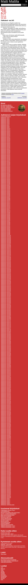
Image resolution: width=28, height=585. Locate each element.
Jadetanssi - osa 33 (5, 156)
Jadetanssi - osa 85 (5, 218)
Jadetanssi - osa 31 (5, 153)
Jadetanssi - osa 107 (6, 244)
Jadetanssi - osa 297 (6, 471)
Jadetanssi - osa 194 (6, 348)
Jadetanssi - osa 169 (6, 318)
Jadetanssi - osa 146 (6, 290)
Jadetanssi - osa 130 (6, 271)
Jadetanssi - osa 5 (5, 122)
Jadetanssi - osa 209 (6, 366)
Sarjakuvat (3, 577)
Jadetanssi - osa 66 (5, 195)
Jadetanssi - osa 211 (6, 369)
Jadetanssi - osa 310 (6, 486)
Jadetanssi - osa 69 (5, 199)
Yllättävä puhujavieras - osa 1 (8, 527)
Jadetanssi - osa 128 (6, 269)
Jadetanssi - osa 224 (6, 384)
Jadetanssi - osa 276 (6, 445)
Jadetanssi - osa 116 (6, 254)
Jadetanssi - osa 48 (5, 174)
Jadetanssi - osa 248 (6, 412)
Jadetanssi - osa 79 (5, 211)
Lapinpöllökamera (5, 511)
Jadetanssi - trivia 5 (5, 503)
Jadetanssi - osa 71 (5, 201)
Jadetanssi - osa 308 (6, 484)
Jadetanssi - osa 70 (5, 200)
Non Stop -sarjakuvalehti (7, 106)
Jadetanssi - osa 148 (6, 293)
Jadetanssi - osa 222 (6, 382)
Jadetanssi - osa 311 (6, 487)
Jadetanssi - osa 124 (6, 264)
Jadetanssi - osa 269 (6, 437)
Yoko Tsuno (3, 554)
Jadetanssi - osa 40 (5, 164)
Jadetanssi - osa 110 (6, 247)
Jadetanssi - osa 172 (6, 322)
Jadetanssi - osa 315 (6, 492)
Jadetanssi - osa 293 (6, 466)
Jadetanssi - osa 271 (6, 439)
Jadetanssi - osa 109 (6, 246)
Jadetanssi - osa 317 (6, 495)
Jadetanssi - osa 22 (5, 143)
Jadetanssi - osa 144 (6, 288)
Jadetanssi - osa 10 (5, 128)
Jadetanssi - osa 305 (6, 480)
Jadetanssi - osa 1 (5, 117)
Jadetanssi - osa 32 (5, 155)
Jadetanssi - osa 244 (6, 97)
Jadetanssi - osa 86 (5, 220)
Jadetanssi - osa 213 (6, 371)
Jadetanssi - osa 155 (6, 301)
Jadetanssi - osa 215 (6, 373)
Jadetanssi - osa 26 (5, 147)
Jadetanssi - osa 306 (6, 481)
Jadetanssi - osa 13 (5, 132)
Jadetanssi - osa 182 (6, 334)
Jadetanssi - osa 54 (5, 181)
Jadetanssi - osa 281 (6, 451)
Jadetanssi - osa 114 (6, 252)
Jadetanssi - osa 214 (6, 372)
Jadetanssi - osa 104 (6, 240)
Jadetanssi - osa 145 (6, 289)
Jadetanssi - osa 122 (6, 262)
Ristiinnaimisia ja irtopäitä (7, 524)
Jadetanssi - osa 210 (6, 367)
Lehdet (2, 571)
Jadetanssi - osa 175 (6, 325)
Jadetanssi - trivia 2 (5, 500)
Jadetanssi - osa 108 (6, 245)
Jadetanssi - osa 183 (6, 335)
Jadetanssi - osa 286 (6, 457)
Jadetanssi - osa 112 (6, 250)
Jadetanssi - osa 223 (6, 383)
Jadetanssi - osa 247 (6, 411)
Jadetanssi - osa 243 (6, 407)
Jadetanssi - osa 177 (6, 328)
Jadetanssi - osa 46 (5, 171)
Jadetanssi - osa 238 (6, 401)
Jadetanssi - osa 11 (5, 129)
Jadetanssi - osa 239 (6, 402)
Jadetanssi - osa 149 (6, 294)
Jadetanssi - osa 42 (5, 167)
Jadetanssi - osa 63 (5, 192)
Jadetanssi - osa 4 (5, 121)
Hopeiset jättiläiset (5, 523)
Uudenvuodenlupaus (6, 116)
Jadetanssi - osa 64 (5, 193)
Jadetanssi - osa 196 (6, 350)
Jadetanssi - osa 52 (5, 179)
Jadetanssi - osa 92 (5, 227)
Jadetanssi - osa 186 (6, 338)
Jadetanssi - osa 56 (5, 183)
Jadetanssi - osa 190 (6, 343)
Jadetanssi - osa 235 (6, 397)
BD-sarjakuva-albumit (6, 105)
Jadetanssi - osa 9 (5, 127)
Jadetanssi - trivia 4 (5, 502)
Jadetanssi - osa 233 (6, 395)
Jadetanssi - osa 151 (6, 296)
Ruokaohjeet (4, 576)
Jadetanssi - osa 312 (6, 489)
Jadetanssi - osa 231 (6, 393)
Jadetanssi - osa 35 (5, 158)
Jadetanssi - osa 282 (6, 453)
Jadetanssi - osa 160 (6, 307)
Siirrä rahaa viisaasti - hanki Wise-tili (9, 560)
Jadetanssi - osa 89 (5, 223)
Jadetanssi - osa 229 (6, 390)
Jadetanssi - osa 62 (5, 191)
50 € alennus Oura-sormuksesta (8, 559)
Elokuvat (3, 568)
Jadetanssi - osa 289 (6, 461)
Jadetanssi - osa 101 (6, 236)
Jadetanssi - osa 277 (6, 447)
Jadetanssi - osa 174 (6, 324)
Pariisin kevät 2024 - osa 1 (7, 533)
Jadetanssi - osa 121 (6, 260)
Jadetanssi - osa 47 (5, 173)
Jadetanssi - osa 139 (6, 282)
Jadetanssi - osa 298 (6, 472)
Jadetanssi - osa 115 (6, 253)
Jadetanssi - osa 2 (5, 119)
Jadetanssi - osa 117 (6, 256)
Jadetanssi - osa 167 (6, 316)
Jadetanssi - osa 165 (6, 313)
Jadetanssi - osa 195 (6, 349)
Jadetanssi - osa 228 (6, 389)
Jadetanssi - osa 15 (5, 134)
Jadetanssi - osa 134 (6, 276)
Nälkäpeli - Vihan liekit (6, 544)
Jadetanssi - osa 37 (5, 161)
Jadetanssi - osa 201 (6, 357)
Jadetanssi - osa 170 (6, 319)
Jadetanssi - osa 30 (5, 152)
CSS (2, 567)
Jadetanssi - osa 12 (5, 131)
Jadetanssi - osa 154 (6, 300)
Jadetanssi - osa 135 (6, 277)
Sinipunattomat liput (5, 522)
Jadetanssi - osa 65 (5, 194)
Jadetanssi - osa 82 (5, 215)
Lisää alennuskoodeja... (6, 562)
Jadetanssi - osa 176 (6, 326)
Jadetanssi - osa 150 (6, 295)
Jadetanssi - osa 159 (6, 306)
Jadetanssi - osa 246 (22, 97)
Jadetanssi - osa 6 (5, 123)
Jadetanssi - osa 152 (6, 298)
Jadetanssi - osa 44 (5, 169)
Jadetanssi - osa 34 (5, 157)
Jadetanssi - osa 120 (6, 259)
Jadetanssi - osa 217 (6, 376)
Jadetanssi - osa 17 (5, 137)
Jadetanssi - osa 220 (6, 379)
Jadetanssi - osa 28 (5, 150)
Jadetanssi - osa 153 (6, 299)
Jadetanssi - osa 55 (5, 182)
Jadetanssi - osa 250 (6, 414)
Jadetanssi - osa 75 (5, 206)
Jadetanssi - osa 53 (5, 180)
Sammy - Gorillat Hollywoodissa (8, 513)
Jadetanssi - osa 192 (6, 346)
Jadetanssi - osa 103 (6, 239)
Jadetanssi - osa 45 (5, 170)
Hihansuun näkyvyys (6, 517)
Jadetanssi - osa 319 (6, 497)
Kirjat (2, 570)
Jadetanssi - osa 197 (6, 352)
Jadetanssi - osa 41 (5, 165)
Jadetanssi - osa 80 (5, 212)
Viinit (2, 579)
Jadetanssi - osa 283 (6, 454)
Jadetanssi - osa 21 (5, 141)
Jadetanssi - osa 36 (5, 159)
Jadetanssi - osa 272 (6, 441)
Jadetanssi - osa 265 (6, 432)
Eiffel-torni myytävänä (6, 516)
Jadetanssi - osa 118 (6, 257)
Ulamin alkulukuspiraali (6, 518)
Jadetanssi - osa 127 (6, 268)
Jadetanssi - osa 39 (5, 163)
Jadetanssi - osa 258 (6, 424)
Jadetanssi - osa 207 (6, 364)
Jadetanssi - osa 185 (6, 337)
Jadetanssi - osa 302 (6, 477)
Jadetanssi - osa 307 (6, 483)
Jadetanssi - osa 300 (6, 474)
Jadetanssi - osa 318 (6, 496)
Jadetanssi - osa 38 (5, 162)
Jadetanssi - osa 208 (6, 365)
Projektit (22, 93)
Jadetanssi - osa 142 (6, 286)
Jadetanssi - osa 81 (5, 214)
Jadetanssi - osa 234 (6, 396)
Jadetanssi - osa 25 (5, 146)
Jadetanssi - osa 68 (5, 198)
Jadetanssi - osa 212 (6, 370)
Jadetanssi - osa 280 (6, 450)
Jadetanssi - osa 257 (6, 423)
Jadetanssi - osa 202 (6, 358)
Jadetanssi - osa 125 (6, 265)
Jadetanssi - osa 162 (6, 310)
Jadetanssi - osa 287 (6, 459)
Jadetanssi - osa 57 (5, 185)
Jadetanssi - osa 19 (5, 139)
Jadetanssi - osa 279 (6, 449)
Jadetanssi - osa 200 (6, 355)
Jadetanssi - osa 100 (6, 235)
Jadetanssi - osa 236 (6, 399)
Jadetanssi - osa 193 (6, 347)
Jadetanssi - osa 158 (6, 305)
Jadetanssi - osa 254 (6, 419)
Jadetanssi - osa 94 (5, 229)
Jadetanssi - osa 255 (6, 420)
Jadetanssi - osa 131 (6, 272)
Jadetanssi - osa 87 (5, 221)
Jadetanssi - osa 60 (5, 188)
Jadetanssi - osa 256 (6, 421)
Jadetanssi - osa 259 (6, 425)
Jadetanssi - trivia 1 (5, 498)
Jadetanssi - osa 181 (6, 332)
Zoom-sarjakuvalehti (6, 109)
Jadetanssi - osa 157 (6, 304)
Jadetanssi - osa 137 (6, 280)
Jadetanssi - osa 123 (6, 263)
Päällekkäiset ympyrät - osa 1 (8, 510)
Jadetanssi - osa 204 (6, 360)
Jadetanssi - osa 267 (6, 435)
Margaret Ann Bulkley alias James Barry (10, 512)
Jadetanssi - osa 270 (6, 438)
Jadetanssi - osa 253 (6, 418)
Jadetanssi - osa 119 (6, 258)
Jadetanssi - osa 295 (6, 468)
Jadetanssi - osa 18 (5, 138)
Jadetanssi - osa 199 (6, 354)
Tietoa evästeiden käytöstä (22, 583)
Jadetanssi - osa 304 (6, 479)
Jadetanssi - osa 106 (6, 242)
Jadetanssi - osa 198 (6, 353)
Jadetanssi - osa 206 (6, 363)
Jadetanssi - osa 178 (6, 329)
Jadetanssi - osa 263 (6, 430)
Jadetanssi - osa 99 (5, 234)
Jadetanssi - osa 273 (6, 442)
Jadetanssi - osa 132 (6, 274)
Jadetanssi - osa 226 (6, 387)
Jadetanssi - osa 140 (6, 283)
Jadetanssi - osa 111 (6, 248)
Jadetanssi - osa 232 (6, 394)
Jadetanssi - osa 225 (6, 385)
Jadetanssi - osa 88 (5, 222)
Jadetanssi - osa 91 (5, 226)
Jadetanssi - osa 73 (5, 204)
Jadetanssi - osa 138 (6, 281)
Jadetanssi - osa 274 (6, 443)
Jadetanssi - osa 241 (6, 405)
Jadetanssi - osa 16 (5, 135)
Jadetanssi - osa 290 (6, 462)
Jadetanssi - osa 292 (6, 465)
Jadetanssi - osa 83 (5, 216)
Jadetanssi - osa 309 (6, 485)
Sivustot (3, 578)
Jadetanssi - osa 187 (6, 340)
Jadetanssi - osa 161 (6, 308)
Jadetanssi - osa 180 (6, 331)
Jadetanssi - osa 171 (6, 320)
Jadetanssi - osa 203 (6, 359)
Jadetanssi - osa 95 (5, 230)
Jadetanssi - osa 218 (6, 377)
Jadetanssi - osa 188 (6, 341)
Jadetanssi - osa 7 (5, 125)
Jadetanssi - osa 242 (6, 406)
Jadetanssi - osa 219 (6, 378)
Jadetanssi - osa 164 (6, 312)
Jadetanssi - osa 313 (6, 490)
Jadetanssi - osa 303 (6, 478)
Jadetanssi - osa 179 (6, 330)
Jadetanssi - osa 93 (5, 228)
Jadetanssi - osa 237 (6, 400)
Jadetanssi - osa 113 (6, 251)
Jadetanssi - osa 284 (6, 455)
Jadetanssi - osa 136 (6, 278)
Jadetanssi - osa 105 (6, 241)
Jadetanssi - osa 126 (6, 266)
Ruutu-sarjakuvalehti (6, 108)
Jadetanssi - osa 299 (6, 473)
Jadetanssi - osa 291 (6, 463)
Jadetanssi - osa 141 (6, 284)
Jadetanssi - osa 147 (6, 292)
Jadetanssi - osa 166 (6, 314)
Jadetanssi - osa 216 (6, 375)
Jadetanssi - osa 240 (6, 403)
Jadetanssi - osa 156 (6, 302)
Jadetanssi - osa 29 (5, 151)
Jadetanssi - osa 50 (5, 176)
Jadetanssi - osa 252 (6, 417)
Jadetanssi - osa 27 (5, 149)
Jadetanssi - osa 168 (6, 317)
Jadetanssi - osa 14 (5, 133)
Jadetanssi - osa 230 (6, 391)
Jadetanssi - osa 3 (5, 120)
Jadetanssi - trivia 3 (5, 501)
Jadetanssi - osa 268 (6, 436)
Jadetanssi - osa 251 (6, 415)
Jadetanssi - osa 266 (6, 433)
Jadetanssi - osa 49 (5, 175)
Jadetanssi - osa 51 (5, 177)
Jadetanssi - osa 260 (6, 426)
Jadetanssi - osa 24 (5, 145)
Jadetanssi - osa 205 (6, 361)
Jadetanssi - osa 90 (5, 224)
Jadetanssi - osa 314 (6, 491)
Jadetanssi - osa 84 (5, 217)
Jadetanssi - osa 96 (5, 232)
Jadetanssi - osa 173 (6, 323)
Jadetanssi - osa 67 (5, 197)
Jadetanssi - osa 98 (5, 233)
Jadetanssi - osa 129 (6, 270)
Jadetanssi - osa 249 (6, 413)
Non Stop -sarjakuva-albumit (7, 107)
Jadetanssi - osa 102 (6, 238)
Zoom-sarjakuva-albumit (6, 111)
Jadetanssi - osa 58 (5, 186)
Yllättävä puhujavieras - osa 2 (8, 525)
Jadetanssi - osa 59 (5, 187)
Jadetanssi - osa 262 (6, 429)
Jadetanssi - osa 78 (5, 210)
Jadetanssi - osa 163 (6, 311)
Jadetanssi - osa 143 (6, 287)
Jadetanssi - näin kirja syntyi (7, 504)
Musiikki (3, 572)
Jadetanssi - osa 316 (6, 493)
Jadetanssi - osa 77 (5, 209)
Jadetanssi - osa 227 (6, 388)
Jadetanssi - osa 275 (6, 444)
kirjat (12, 94)
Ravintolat (3, 574)
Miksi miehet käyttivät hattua (7, 515)
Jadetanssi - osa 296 (6, 469)
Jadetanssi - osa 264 (6, 431)
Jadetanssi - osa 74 (5, 205)
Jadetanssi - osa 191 (6, 344)
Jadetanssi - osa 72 (5, 203)
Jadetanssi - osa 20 (5, 140)
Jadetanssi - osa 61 (5, 189)
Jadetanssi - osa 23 (5, 144)
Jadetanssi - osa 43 (5, 168)
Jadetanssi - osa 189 (6, 342)
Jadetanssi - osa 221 (6, 381)
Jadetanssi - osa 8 (5, 126)
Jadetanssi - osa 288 (6, 460)
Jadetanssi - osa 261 (6, 427)
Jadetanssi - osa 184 (6, 336)
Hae (24, 4)
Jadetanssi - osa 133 (6, 275)
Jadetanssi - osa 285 (6, 456)
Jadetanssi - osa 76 (5, 207)
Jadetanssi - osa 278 (6, 448)
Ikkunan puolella (5, 521)
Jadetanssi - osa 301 (6, 475)
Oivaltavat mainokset (6, 519)
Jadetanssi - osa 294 (6, 467)
